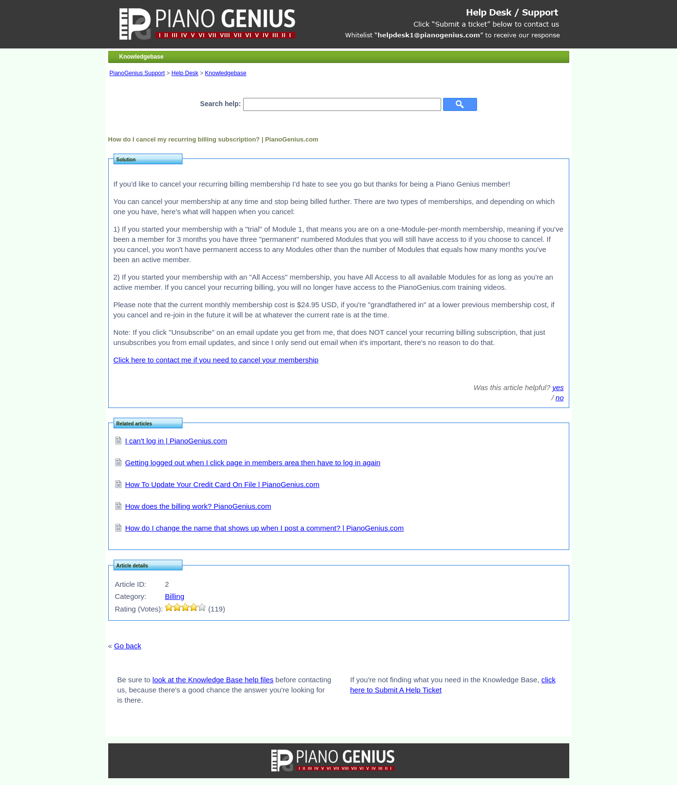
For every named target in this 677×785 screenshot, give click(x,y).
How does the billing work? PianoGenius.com (198, 506)
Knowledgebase (225, 73)
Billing (174, 596)
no (560, 397)
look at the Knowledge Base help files (212, 679)
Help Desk (184, 73)
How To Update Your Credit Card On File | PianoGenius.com (222, 484)
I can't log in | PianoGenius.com (176, 441)
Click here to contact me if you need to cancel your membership (216, 360)
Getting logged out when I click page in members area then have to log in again (252, 462)
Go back (127, 646)
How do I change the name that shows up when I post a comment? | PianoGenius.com (264, 528)
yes (557, 387)
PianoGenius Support (137, 73)
